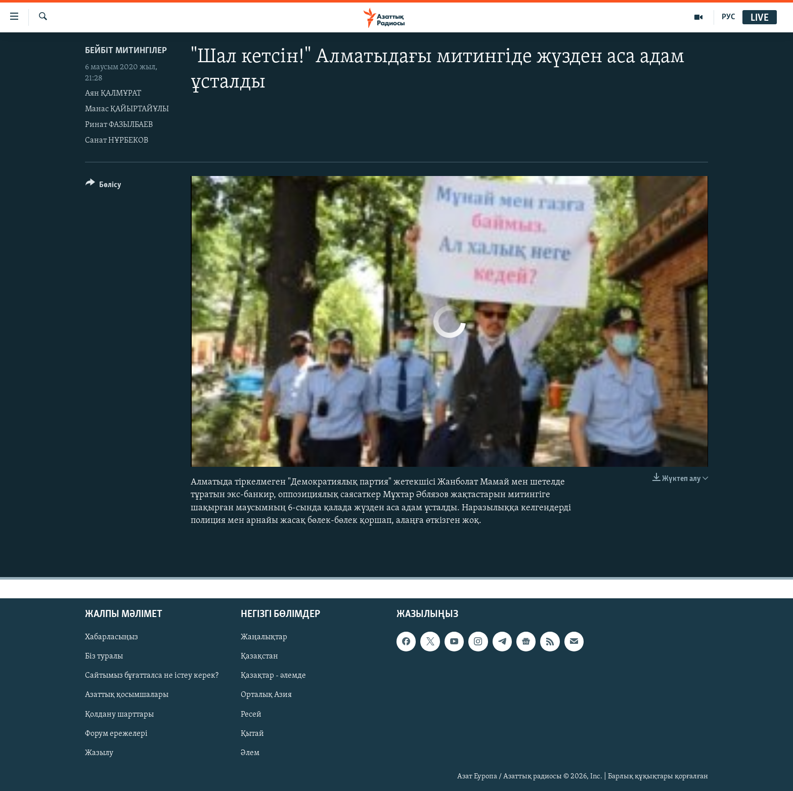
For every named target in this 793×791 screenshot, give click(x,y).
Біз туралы (104, 656)
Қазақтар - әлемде (273, 676)
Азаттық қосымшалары (126, 695)
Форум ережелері (116, 734)
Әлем (250, 753)
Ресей (251, 714)
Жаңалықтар (264, 637)
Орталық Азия (266, 695)
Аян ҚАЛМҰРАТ (113, 94)
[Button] (103, 186)
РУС (728, 17)
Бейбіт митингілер (126, 51)
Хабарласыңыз (111, 637)
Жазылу (99, 753)
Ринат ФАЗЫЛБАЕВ (119, 125)
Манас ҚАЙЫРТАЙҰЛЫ (127, 109)
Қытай (252, 734)
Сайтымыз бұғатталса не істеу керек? (151, 676)
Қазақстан (259, 656)
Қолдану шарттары (119, 714)
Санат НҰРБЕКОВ (116, 141)
